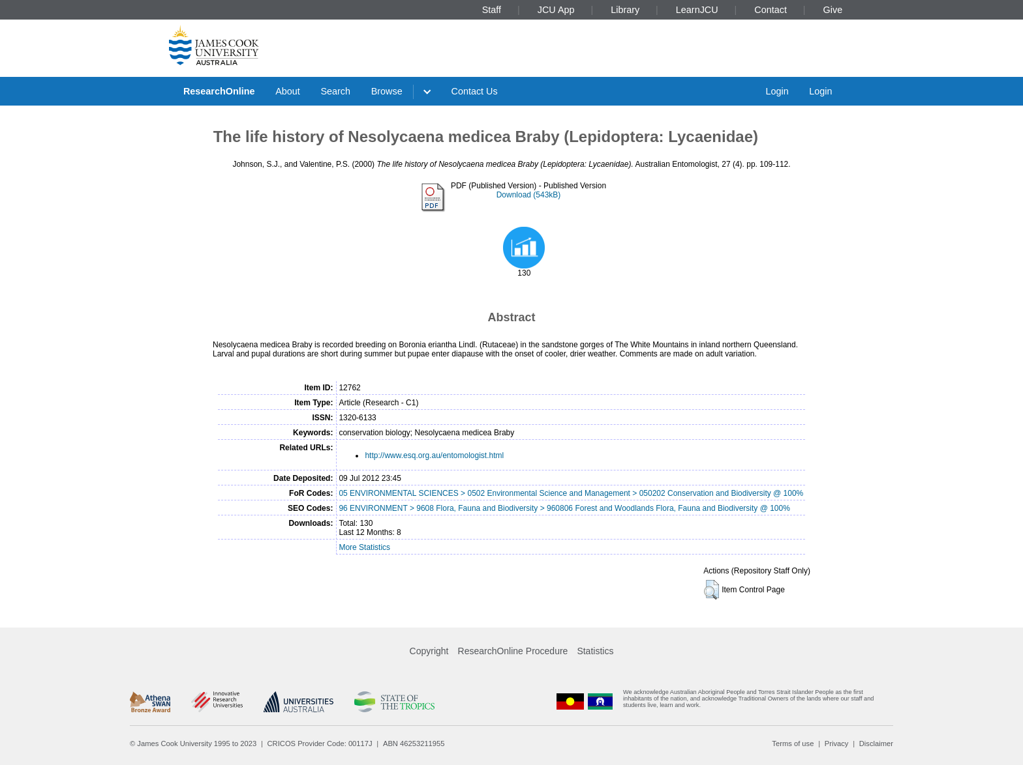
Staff (491, 10)
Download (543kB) (528, 194)
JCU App (556, 10)
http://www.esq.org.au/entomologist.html (434, 455)
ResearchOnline (219, 91)
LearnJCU (697, 10)
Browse (387, 91)
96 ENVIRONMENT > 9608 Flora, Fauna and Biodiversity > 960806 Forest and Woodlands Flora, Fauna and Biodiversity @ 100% (564, 508)
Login (776, 91)
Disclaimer (876, 743)
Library (625, 10)
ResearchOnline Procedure (513, 651)
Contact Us (474, 91)
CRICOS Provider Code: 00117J (320, 743)
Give (833, 10)
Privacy (837, 743)
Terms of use (793, 743)
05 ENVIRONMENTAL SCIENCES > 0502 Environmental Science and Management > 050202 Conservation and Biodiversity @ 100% (571, 493)
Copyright (429, 651)
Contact (770, 10)
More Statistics (364, 547)
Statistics (595, 651)
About (287, 91)
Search (335, 91)
